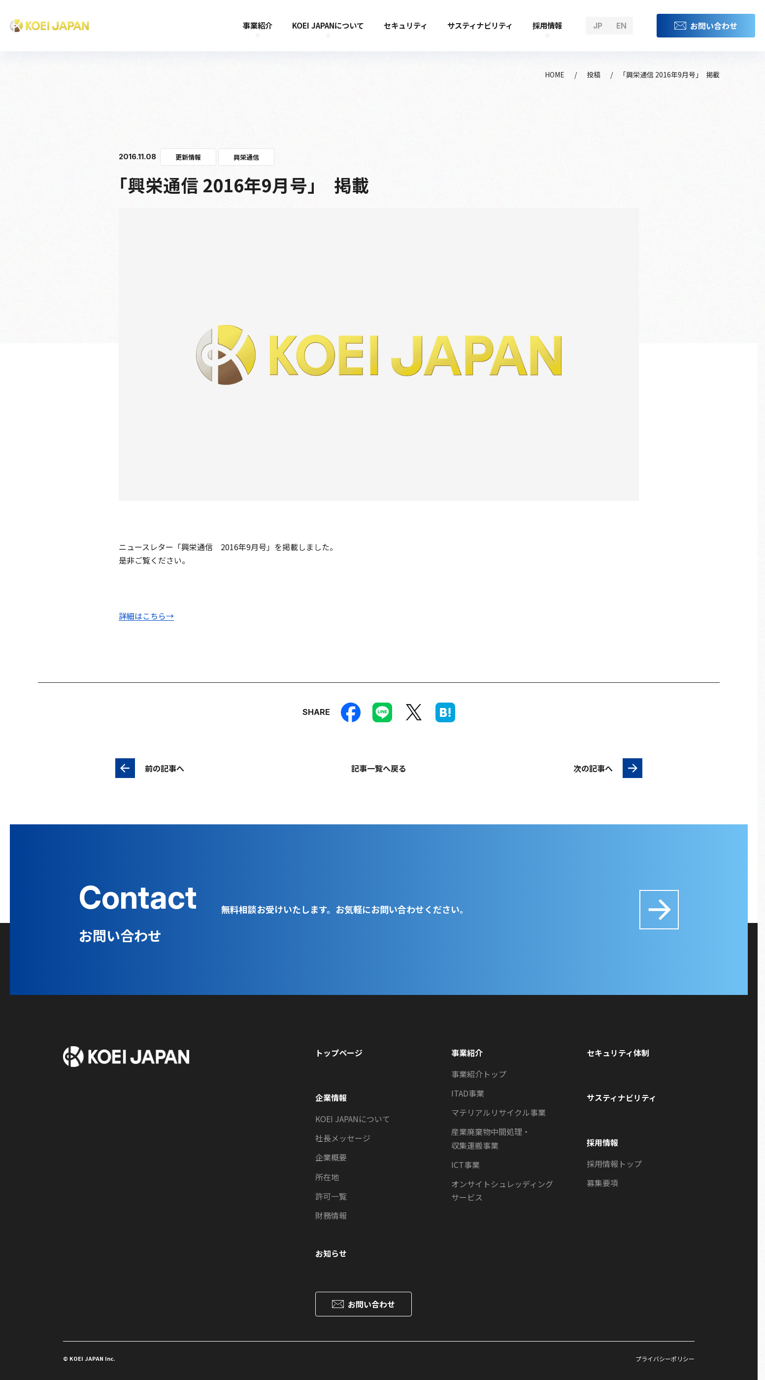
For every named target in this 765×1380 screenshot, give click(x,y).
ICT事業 (465, 1164)
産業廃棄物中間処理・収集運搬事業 (490, 1138)
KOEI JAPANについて (328, 25)
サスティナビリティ (480, 25)
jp (597, 26)
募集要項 (602, 1183)
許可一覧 (331, 1196)
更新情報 (188, 157)
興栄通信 (246, 157)
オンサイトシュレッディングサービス (502, 1190)
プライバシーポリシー (665, 1358)
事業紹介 (257, 25)
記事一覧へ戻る (378, 768)
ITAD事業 (467, 1093)
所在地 (327, 1177)
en (621, 26)
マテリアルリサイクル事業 (498, 1112)
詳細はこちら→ (146, 616)
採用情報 (547, 25)
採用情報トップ (614, 1163)
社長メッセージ (342, 1138)
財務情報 (331, 1215)
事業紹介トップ (478, 1074)
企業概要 (331, 1157)
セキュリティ (406, 25)
